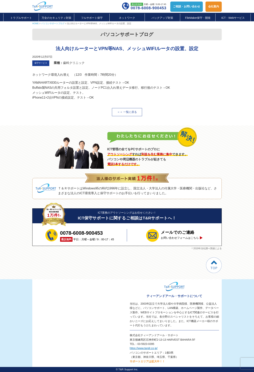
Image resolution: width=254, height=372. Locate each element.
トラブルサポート (21, 17)
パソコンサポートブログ (53, 23)
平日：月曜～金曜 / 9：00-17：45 (87, 235)
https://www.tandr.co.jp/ (144, 348)
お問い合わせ (186, 6)
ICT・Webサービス (233, 17)
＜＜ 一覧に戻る (127, 112)
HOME (35, 23)
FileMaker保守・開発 (197, 17)
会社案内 (213, 6)
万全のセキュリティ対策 (56, 17)
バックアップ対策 (162, 17)
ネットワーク (127, 17)
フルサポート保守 (92, 17)
